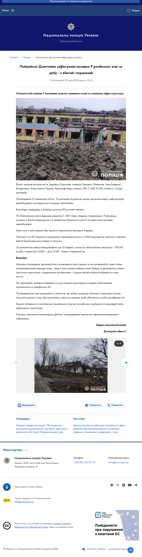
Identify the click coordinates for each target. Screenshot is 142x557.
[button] (15, 450)
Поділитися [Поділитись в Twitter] (117, 405)
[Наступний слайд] (126, 362)
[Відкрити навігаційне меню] (12, 10)
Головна (14, 57)
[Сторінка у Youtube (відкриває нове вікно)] (129, 485)
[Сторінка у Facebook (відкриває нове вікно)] (112, 485)
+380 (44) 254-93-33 (84, 462)
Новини (27, 57)
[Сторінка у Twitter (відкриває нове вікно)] (118, 485)
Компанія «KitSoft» (96, 549)
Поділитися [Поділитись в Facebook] (95, 405)
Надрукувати (28, 405)
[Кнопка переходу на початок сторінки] (131, 550)
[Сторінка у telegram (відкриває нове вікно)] (135, 485)
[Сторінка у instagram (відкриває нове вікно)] (124, 485)
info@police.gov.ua (118, 462)
